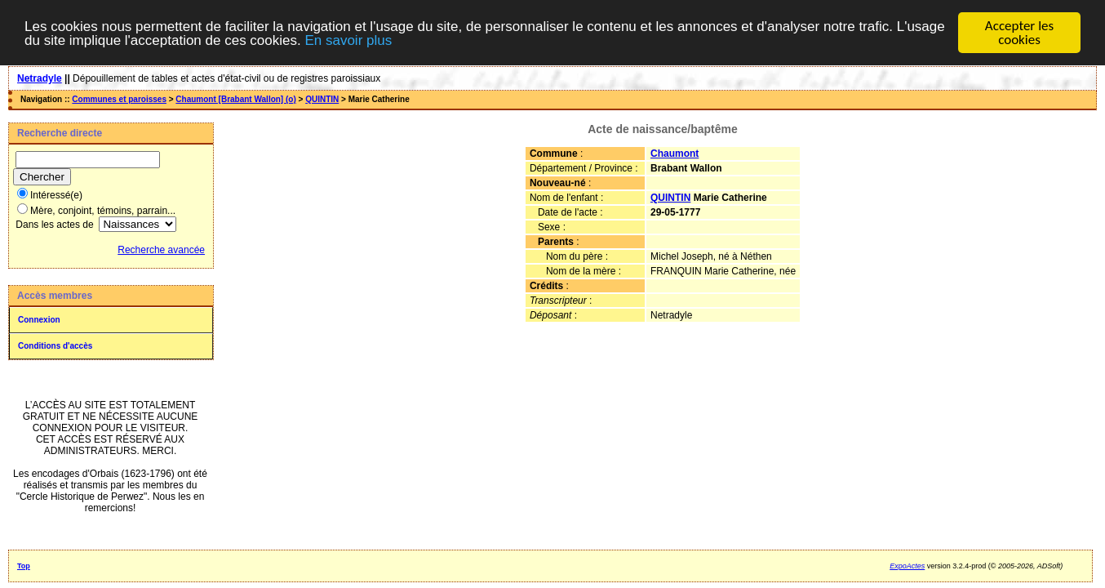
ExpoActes (907, 566)
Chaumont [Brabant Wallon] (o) (235, 99)
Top (23, 566)
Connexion (39, 319)
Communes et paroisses (119, 99)
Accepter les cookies (1019, 32)
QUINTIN (322, 99)
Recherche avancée (161, 250)
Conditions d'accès (55, 345)
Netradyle (39, 78)
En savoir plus (348, 39)
